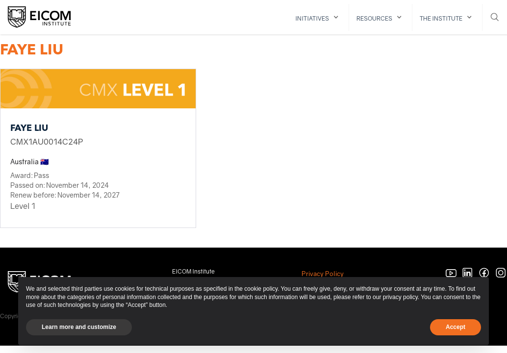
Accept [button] (455, 327)
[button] (318, 17)
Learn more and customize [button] (79, 327)
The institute (441, 18)
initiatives (312, 18)
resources (374, 18)
